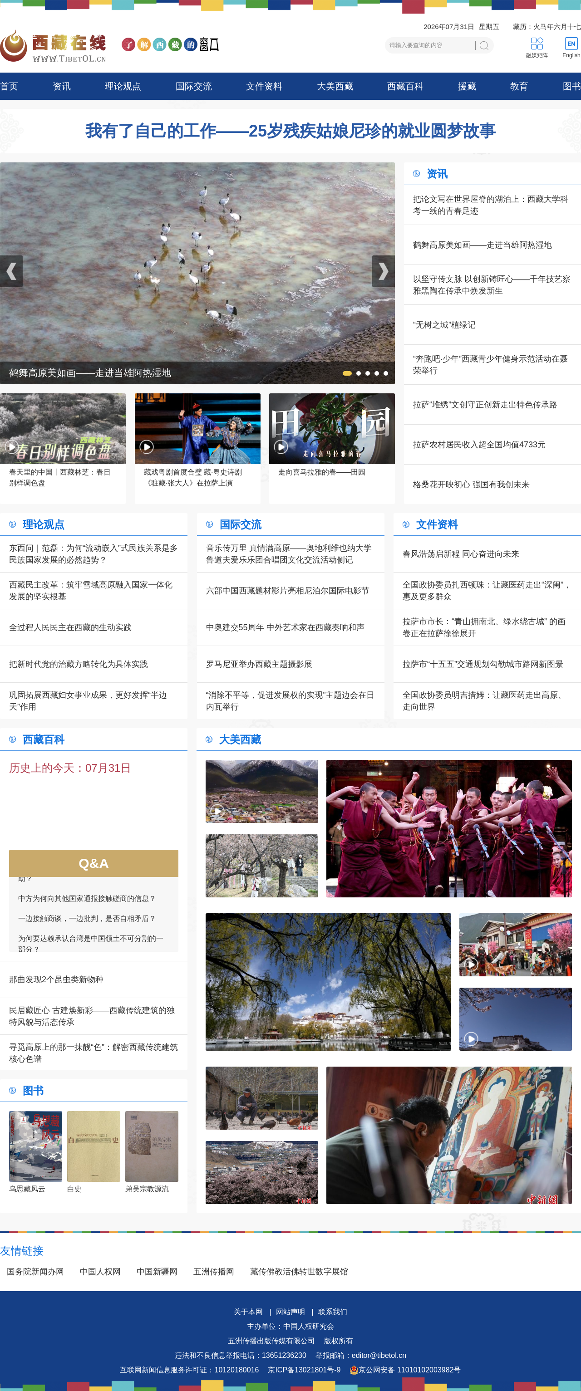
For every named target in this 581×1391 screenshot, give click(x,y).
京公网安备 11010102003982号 (405, 1370)
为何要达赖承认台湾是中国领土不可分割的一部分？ (90, 947)
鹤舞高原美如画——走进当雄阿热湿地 (482, 245)
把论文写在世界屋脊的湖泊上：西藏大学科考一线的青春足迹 (490, 205)
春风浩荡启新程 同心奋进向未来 (461, 553)
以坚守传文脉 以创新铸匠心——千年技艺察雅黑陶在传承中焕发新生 (492, 284)
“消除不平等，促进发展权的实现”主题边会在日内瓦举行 (290, 701)
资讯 (62, 86)
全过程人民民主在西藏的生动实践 (70, 627)
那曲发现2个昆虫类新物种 (56, 979)
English (571, 55)
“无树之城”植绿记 (444, 324)
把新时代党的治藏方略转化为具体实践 (78, 664)
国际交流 (194, 86)
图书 (572, 86)
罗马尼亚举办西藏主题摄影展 (259, 664)
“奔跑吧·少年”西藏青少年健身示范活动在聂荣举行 (490, 364)
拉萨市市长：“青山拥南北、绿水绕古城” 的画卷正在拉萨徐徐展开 (484, 627)
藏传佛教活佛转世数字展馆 (299, 1271)
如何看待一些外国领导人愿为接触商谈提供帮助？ (90, 876)
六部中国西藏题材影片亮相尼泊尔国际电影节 (287, 590)
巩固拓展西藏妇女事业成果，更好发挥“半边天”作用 (88, 701)
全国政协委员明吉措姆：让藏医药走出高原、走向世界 (484, 701)
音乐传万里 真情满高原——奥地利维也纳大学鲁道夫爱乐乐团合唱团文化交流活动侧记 (289, 554)
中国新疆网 (157, 1271)
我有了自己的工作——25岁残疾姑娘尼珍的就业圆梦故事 (290, 131)
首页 (9, 86)
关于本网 (248, 1312)
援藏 (467, 86)
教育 (519, 86)
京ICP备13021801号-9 (304, 1370)
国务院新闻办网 (35, 1271)
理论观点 (123, 86)
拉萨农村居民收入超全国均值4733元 (479, 444)
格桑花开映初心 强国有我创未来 (471, 484)
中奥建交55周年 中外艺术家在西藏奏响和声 (285, 627)
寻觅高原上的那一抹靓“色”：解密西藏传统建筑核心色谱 (93, 1053)
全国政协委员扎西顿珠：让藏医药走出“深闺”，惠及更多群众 (487, 590)
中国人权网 (100, 1271)
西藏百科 (405, 86)
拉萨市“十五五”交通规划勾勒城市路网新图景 (483, 664)
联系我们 (332, 1312)
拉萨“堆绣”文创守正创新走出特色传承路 (485, 404)
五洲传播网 (213, 1271)
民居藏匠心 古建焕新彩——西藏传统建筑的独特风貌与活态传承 (92, 1016)
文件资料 (264, 86)
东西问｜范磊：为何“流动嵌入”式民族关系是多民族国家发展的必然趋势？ (93, 554)
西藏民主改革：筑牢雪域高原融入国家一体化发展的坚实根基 (90, 590)
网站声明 (290, 1312)
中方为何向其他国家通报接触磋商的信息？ (87, 902)
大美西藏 (335, 86)
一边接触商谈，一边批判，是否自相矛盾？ (87, 922)
